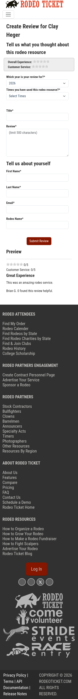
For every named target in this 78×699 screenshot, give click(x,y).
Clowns (8, 416)
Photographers (14, 441)
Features (9, 477)
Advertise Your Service (20, 379)
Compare (9, 482)
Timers (8, 436)
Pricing (8, 487)
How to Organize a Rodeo (23, 528)
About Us (9, 472)
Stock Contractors (17, 406)
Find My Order (13, 323)
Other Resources (16, 446)
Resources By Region (19, 451)
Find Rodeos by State (19, 333)
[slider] (41, 61)
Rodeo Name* (15, 219)
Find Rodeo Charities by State (26, 338)
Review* (11, 126)
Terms (8, 681)
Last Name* (13, 187)
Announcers (12, 426)
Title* (9, 111)
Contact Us (11, 497)
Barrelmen (10, 421)
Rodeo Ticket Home (18, 507)
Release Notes (15, 693)
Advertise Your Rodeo (20, 548)
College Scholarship (18, 353)
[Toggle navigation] (8, 14)
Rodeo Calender (15, 328)
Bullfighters (11, 411)
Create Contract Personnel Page (28, 374)
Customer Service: (19, 67)
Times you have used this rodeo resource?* (33, 90)
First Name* (13, 171)
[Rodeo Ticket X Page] (40, 582)
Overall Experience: (20, 62)
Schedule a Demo (16, 502)
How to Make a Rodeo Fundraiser (29, 538)
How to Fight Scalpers (20, 543)
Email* (10, 203)
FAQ (5, 492)
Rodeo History (14, 348)
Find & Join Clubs (16, 343)
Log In (36, 569)
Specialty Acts (14, 431)
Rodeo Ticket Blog (17, 553)
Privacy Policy (14, 675)
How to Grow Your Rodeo (22, 533)
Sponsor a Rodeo (16, 384)
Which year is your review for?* (25, 77)
